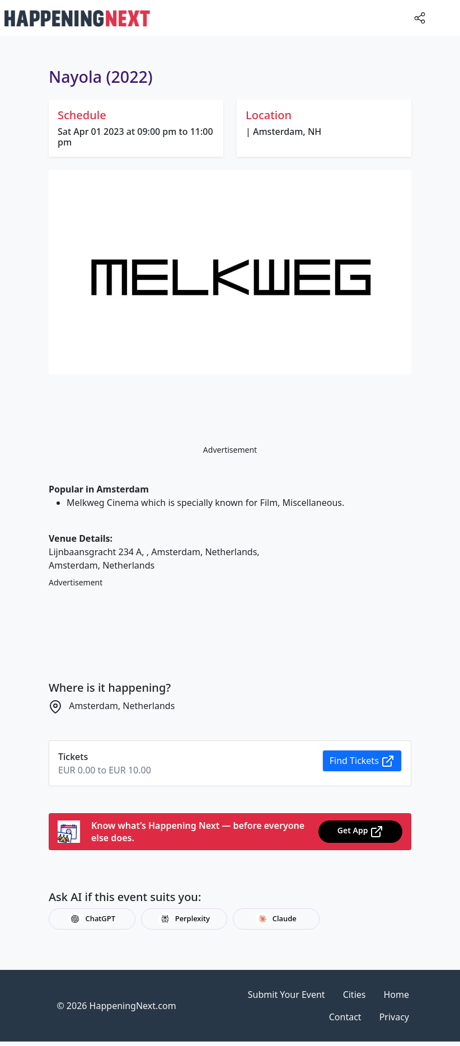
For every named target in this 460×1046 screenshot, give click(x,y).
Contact (345, 1017)
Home (396, 994)
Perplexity (184, 919)
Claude (276, 919)
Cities (354, 994)
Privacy (394, 1017)
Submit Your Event (286, 994)
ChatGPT (91, 919)
